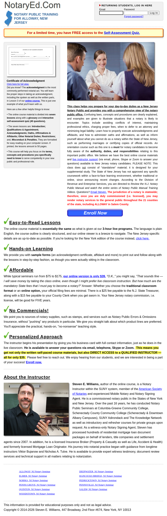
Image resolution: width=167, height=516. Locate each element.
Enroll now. (34, 362)
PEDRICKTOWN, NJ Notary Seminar (98, 480)
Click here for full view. (18, 84)
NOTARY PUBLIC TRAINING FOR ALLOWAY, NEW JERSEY (36, 18)
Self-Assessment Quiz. (122, 33)
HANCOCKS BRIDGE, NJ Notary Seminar (100, 475)
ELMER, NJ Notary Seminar (33, 475)
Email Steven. (99, 192)
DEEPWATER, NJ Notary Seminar (96, 471)
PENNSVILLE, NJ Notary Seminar (96, 484)
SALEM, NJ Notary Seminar (93, 489)
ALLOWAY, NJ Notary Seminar (34, 471)
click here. (142, 238)
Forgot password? (133, 16)
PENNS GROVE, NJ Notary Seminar (37, 484)
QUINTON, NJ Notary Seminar (34, 489)
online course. (32, 101)
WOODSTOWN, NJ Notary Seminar (37, 493)
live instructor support (85, 159)
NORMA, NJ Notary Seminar (33, 480)
